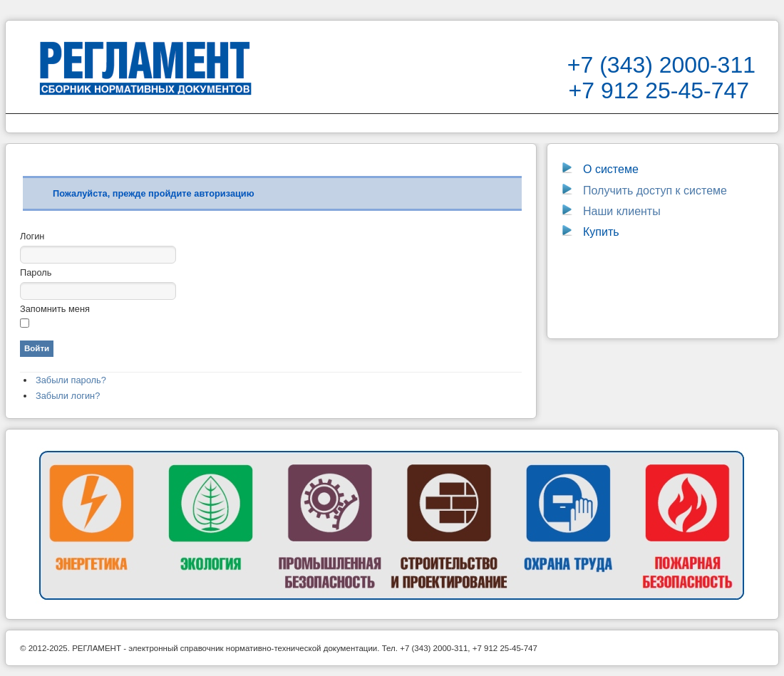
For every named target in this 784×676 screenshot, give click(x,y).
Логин (32, 236)
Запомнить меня (55, 308)
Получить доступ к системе (644, 190)
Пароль (35, 272)
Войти (36, 348)
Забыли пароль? (71, 380)
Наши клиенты (622, 211)
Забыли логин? (68, 395)
